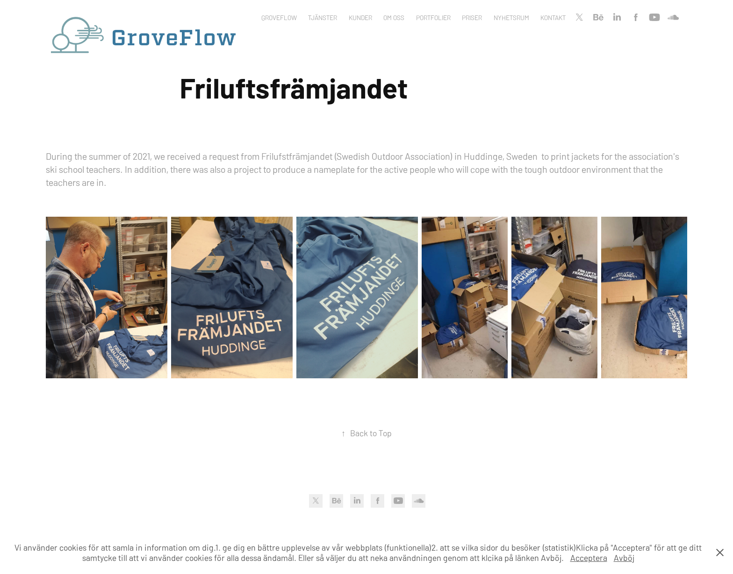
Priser (472, 17)
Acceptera (588, 557)
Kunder (360, 17)
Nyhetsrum (511, 17)
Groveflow (279, 17)
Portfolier (433, 17)
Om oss (393, 17)
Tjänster (322, 17)
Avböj (624, 557)
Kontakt (553, 17)
